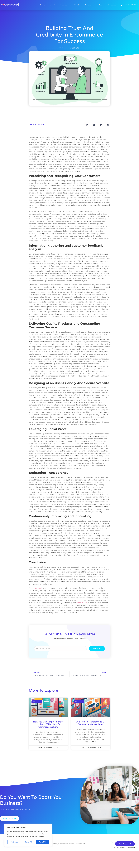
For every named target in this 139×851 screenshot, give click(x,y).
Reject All (28, 842)
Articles (89, 5)
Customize (14, 842)
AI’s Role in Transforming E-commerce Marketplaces (90, 723)
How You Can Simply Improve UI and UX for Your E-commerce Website (48, 724)
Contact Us (112, 5)
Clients (77, 5)
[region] (28, 835)
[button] (86, 124)
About (52, 5)
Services (64, 5)
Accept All (42, 842)
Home (42, 5)
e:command (36, 588)
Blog (100, 5)
